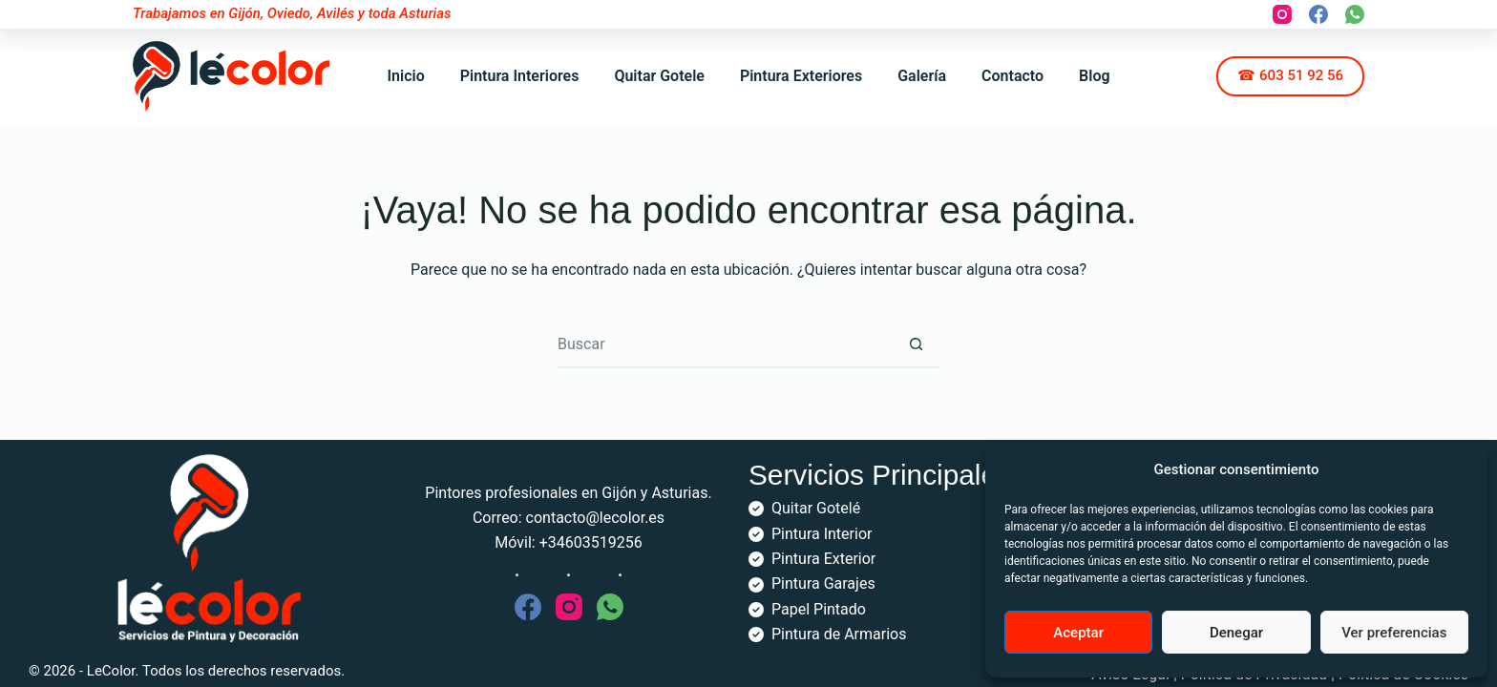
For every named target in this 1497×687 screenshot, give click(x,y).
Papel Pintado (818, 609)
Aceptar (1078, 632)
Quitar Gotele (659, 76)
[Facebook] (1318, 14)
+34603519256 (591, 542)
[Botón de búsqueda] (915, 344)
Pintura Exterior (823, 559)
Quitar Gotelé (815, 508)
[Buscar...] (725, 344)
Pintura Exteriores (801, 76)
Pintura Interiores (520, 76)
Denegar (1236, 632)
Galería (921, 76)
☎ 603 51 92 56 (1290, 75)
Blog (1094, 76)
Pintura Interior (821, 534)
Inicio (405, 76)
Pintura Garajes (823, 583)
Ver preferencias (1393, 632)
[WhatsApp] (1354, 14)
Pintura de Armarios (838, 634)
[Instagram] (1282, 14)
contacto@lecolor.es (595, 518)
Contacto (1012, 76)
